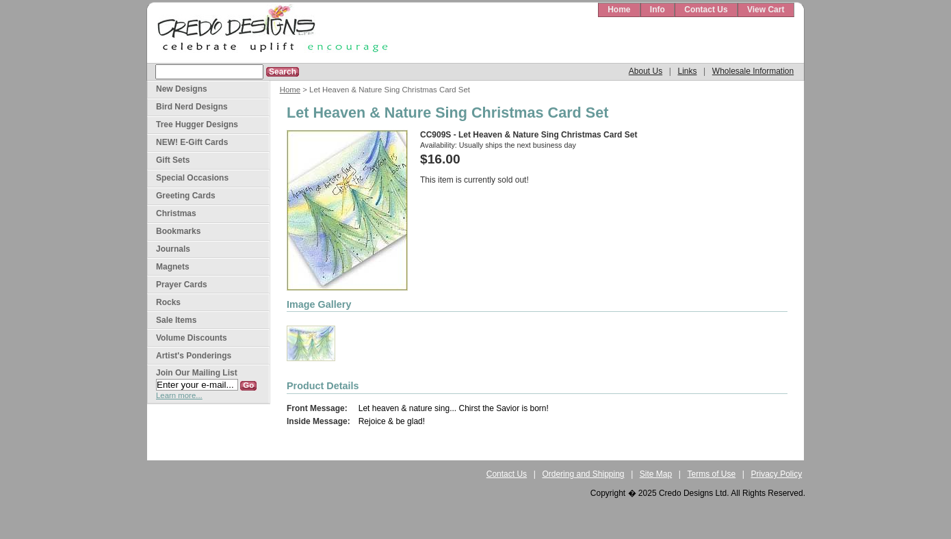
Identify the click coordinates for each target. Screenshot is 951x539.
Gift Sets (173, 160)
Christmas (176, 213)
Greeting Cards (186, 195)
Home (619, 9)
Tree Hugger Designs (197, 124)
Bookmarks (178, 231)
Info (657, 9)
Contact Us (705, 9)
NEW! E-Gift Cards (192, 142)
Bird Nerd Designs (192, 106)
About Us (645, 71)
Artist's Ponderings (193, 355)
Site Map (656, 474)
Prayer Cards (181, 284)
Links (686, 71)
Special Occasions (192, 178)
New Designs (181, 89)
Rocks (168, 302)
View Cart (765, 9)
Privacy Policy (777, 474)
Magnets (173, 267)
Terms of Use (712, 474)
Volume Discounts (191, 338)
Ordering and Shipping (583, 474)
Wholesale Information (753, 71)
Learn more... (179, 395)
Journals (173, 249)
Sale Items (176, 320)
